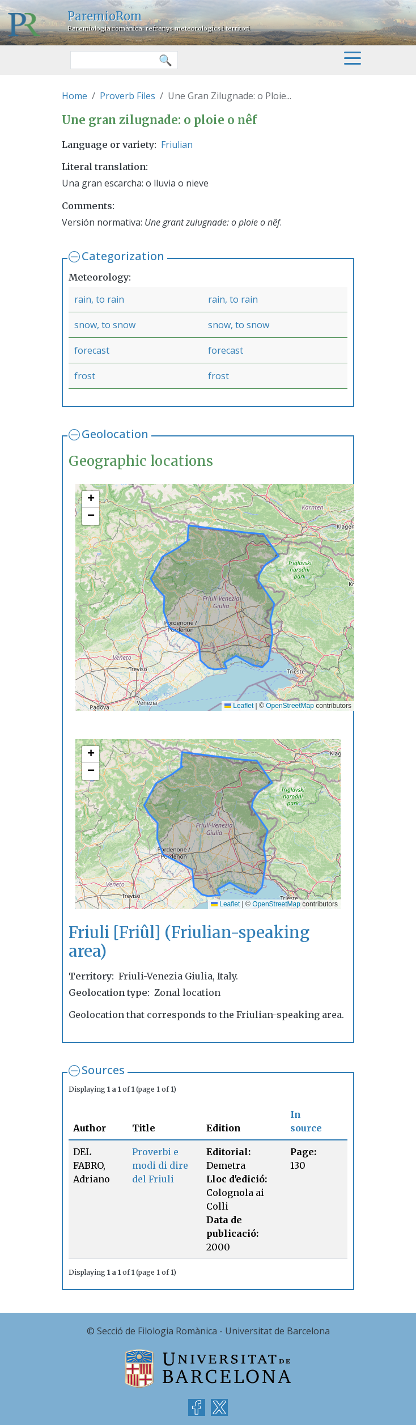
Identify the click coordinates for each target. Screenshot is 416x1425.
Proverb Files (127, 96)
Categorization (123, 256)
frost (84, 376)
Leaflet (238, 706)
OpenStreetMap (290, 706)
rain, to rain (99, 299)
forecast (91, 350)
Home (74, 96)
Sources (103, 1070)
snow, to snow (104, 325)
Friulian (177, 144)
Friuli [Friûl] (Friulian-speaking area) (189, 942)
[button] (90, 499)
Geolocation (115, 434)
